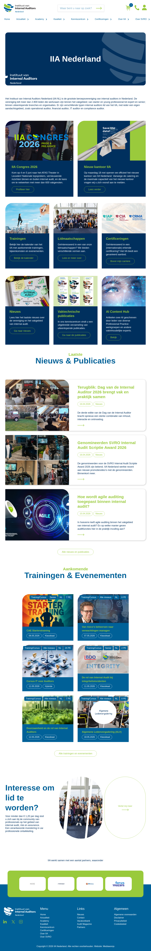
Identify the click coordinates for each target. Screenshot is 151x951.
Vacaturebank (83, 921)
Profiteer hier (23, 189)
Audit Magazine (84, 924)
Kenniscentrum (80, 19)
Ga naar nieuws (22, 331)
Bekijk (113, 337)
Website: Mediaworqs (104, 946)
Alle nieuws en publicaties (75, 552)
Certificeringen (103, 19)
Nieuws (80, 914)
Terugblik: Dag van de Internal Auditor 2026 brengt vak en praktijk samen (105, 392)
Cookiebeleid (120, 924)
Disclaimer (119, 918)
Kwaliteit (59, 19)
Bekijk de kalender (23, 258)
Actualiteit (22, 19)
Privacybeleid (120, 921)
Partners (81, 927)
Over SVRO (142, 19)
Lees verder (94, 189)
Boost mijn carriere (120, 261)
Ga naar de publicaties (74, 335)
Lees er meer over (71, 258)
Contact (80, 918)
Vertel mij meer (125, 808)
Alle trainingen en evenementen (75, 753)
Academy (41, 19)
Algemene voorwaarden (125, 914)
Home (7, 19)
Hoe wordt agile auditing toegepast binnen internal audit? (101, 501)
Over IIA (123, 19)
